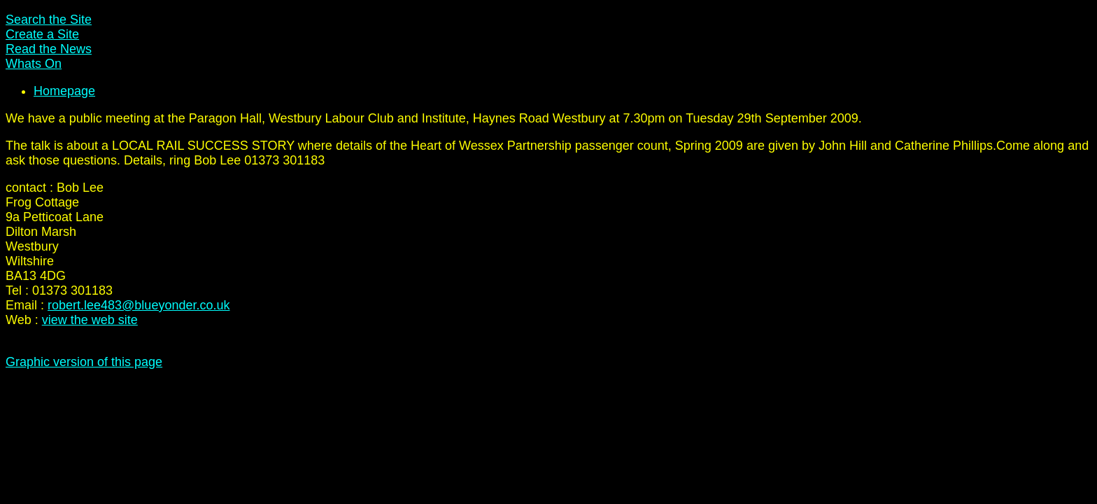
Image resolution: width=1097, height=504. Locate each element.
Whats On (34, 64)
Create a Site (42, 34)
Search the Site (49, 20)
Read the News (49, 49)
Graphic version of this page (84, 362)
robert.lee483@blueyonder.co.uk (138, 305)
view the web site (90, 320)
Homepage (64, 91)
